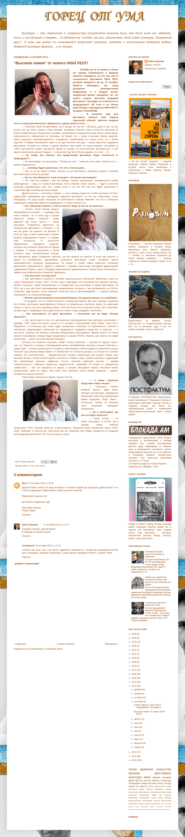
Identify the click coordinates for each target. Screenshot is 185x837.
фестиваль (40, 466)
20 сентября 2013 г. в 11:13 (48, 545)
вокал (160, 783)
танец (139, 809)
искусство (163, 769)
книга (160, 798)
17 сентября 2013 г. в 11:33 (56, 525)
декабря (138, 689)
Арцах (141, 789)
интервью (132, 795)
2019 (134, 662)
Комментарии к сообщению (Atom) (46, 649)
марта (137, 739)
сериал (168, 789)
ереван (156, 777)
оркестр (143, 786)
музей (168, 786)
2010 (134, 760)
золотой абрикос (151, 780)
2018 (134, 666)
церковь (167, 795)
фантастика (166, 801)
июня (137, 727)
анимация (159, 789)
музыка (134, 773)
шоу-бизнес (133, 804)
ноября (137, 693)
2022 (134, 650)
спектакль (132, 809)
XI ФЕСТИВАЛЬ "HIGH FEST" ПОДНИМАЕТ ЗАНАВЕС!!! (148, 706)
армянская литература (138, 798)
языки (146, 804)
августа (138, 719)
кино (147, 777)
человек (167, 809)
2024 (134, 642)
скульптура (133, 792)
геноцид (167, 783)
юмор (141, 804)
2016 (134, 674)
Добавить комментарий (27, 563)
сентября (139, 701)
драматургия (159, 786)
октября (138, 697)
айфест (26, 466)
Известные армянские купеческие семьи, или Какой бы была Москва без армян (158, 581)
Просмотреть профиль (155, 68)
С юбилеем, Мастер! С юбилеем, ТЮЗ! (156, 604)
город (153, 798)
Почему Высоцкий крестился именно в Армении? (154, 554)
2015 (134, 678)
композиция (144, 795)
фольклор (132, 789)
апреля (137, 735)
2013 (134, 686)
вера (169, 792)
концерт (166, 777)
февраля (138, 743)
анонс (163, 804)
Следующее (20, 644)
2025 (134, 638)
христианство (144, 792)
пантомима (147, 801)
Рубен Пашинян (30, 525)
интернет (159, 807)
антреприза (156, 792)
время (130, 807)
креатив (168, 798)
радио (154, 795)
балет (164, 792)
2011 (134, 756)
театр (32, 466)
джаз (131, 780)
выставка (152, 783)
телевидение (134, 783)
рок (160, 795)
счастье (156, 801)
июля (137, 723)
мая (136, 731)
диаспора (144, 807)
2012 (134, 752)
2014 (134, 682)
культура (135, 777)
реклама (168, 807)
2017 (134, 670)
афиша (168, 804)
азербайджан (155, 804)
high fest (139, 780)
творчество (145, 809)
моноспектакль (134, 801)
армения (146, 769)
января (137, 747)
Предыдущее (111, 644)
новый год (133, 786)
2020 (134, 658)
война (150, 786)
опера (144, 783)
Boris (24, 483)
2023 (134, 646)
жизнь (152, 807)
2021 (134, 654)
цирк (161, 809)
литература (165, 780)
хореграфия (154, 809)
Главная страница (65, 644)
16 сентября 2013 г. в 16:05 (41, 483)
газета (137, 807)
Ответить (26, 515)
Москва (149, 789)
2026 (134, 634)
